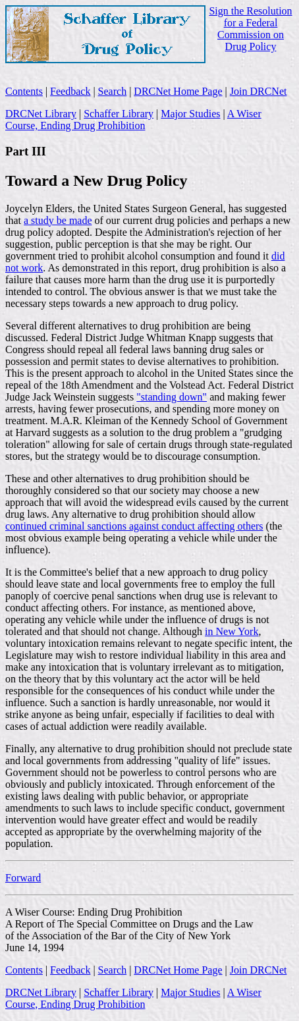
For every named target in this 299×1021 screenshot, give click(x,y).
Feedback (70, 91)
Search (112, 91)
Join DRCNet (258, 91)
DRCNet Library (40, 113)
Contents (24, 91)
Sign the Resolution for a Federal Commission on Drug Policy (250, 28)
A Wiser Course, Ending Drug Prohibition (133, 119)
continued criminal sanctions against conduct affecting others (134, 526)
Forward (23, 877)
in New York (231, 631)
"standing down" (171, 396)
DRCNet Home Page (178, 91)
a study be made (58, 220)
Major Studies (190, 113)
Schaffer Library (118, 113)
